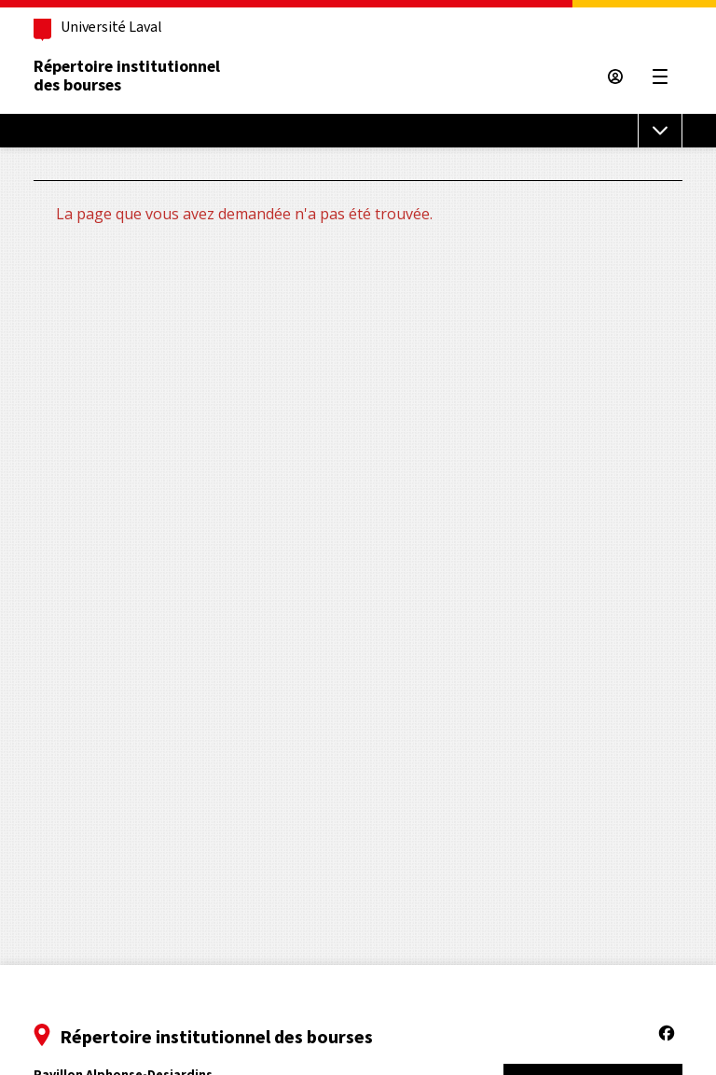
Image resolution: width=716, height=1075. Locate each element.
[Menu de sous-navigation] (660, 130)
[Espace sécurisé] (615, 76)
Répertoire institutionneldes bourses (127, 75)
